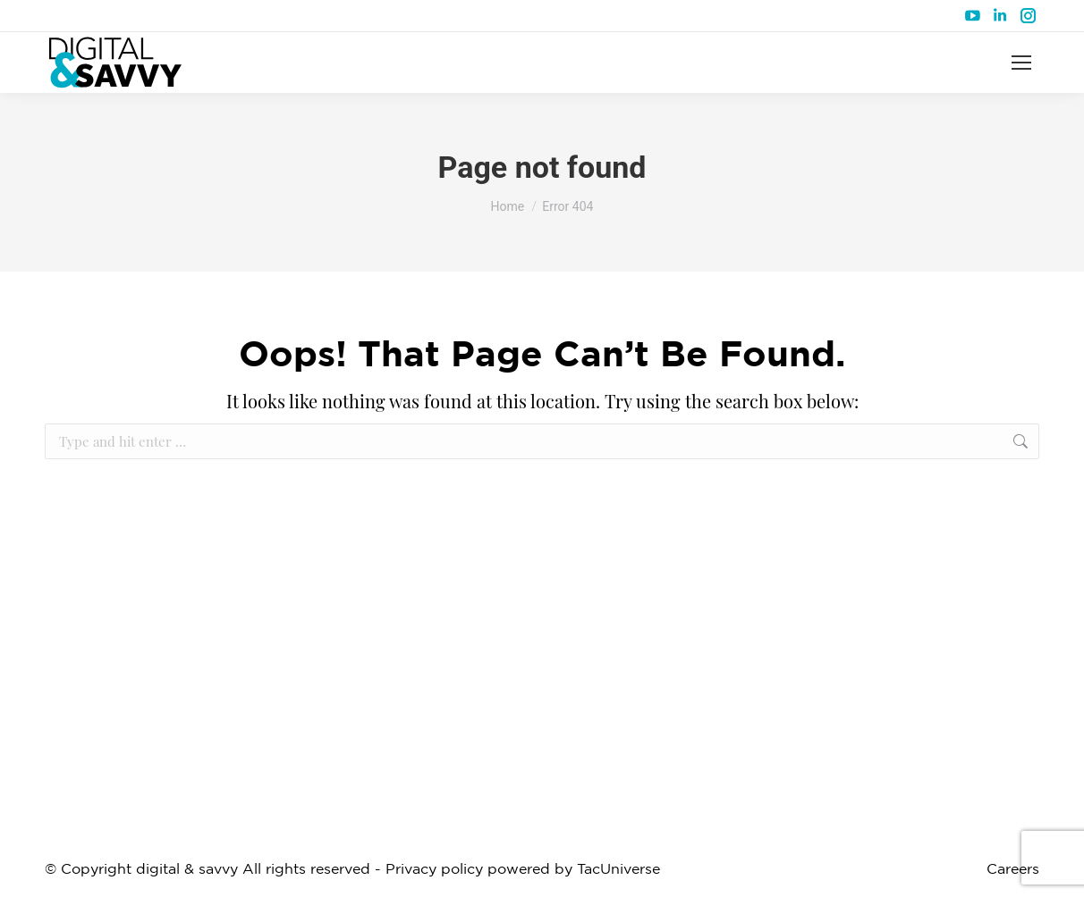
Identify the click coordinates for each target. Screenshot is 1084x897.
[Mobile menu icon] (1021, 62)
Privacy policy (434, 869)
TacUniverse (618, 869)
